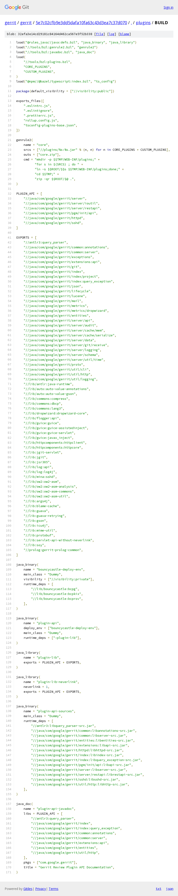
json (169, 888)
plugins (143, 22)
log (111, 34)
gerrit (10, 22)
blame (124, 34)
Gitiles (27, 888)
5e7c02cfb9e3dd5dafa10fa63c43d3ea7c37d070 (81, 22)
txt (158, 888)
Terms (53, 888)
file (99, 34)
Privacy (40, 888)
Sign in (168, 7)
